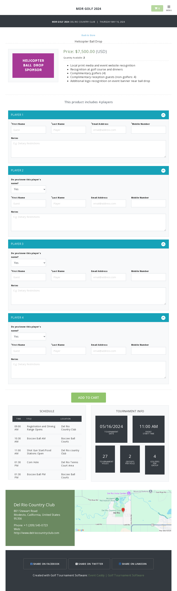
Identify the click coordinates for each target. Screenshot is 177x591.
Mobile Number (140, 123)
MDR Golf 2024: (61, 21)
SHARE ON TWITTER (89, 563)
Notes (14, 138)
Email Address (100, 123)
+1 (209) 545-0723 (36, 525)
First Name (18, 123)
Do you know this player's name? (26, 181)
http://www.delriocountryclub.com (36, 533)
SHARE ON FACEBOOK (45, 563)
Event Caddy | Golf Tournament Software (116, 575)
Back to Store (88, 35)
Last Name (58, 123)
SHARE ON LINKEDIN (133, 563)
